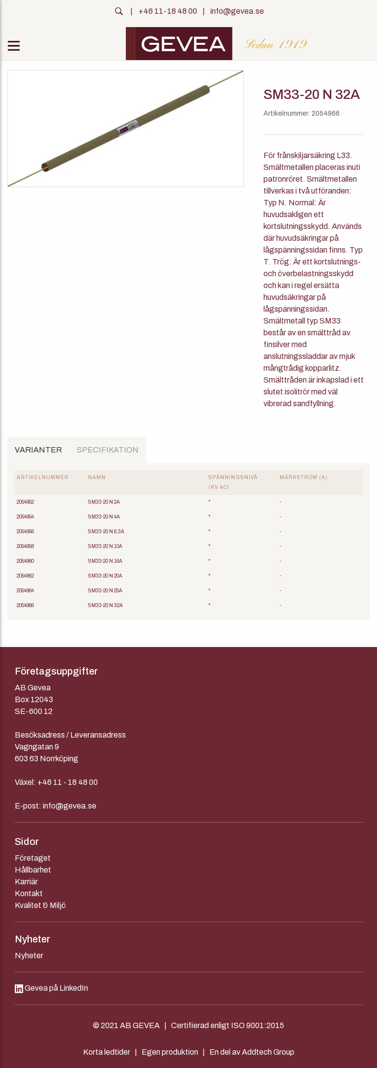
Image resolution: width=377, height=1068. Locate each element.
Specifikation (108, 450)
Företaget (33, 858)
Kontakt (29, 893)
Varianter (38, 450)
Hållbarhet (33, 870)
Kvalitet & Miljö (40, 905)
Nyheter (29, 955)
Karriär (26, 881)
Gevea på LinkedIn (51, 988)
